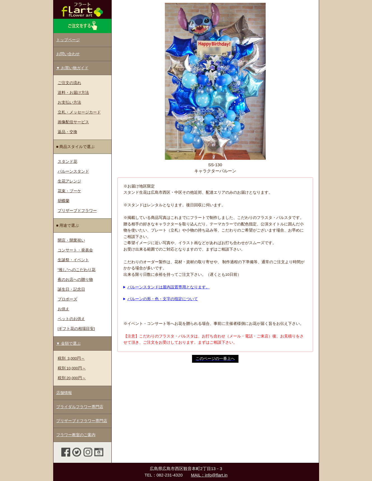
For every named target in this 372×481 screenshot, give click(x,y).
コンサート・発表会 (75, 250)
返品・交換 (67, 132)
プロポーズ (67, 299)
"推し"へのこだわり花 (77, 270)
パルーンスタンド (73, 171)
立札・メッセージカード (79, 112)
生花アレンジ (69, 181)
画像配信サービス (73, 122)
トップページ (68, 40)
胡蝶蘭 (63, 201)
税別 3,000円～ (71, 358)
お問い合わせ (68, 54)
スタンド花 (67, 161)
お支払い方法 (69, 102)
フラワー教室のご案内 (75, 435)
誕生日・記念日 (71, 289)
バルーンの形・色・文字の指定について (162, 299)
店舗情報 (64, 393)
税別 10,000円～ (72, 368)
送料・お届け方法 (73, 93)
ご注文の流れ (69, 83)
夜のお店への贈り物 (75, 280)
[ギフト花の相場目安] (76, 329)
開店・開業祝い (71, 240)
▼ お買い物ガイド (72, 68)
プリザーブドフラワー (77, 211)
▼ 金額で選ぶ (68, 343)
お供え (63, 309)
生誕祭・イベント (73, 260)
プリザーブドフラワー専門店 (81, 421)
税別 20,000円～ (72, 378)
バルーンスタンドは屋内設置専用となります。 (168, 287)
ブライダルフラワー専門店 (79, 407)
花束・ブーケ (69, 191)
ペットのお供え (71, 319)
